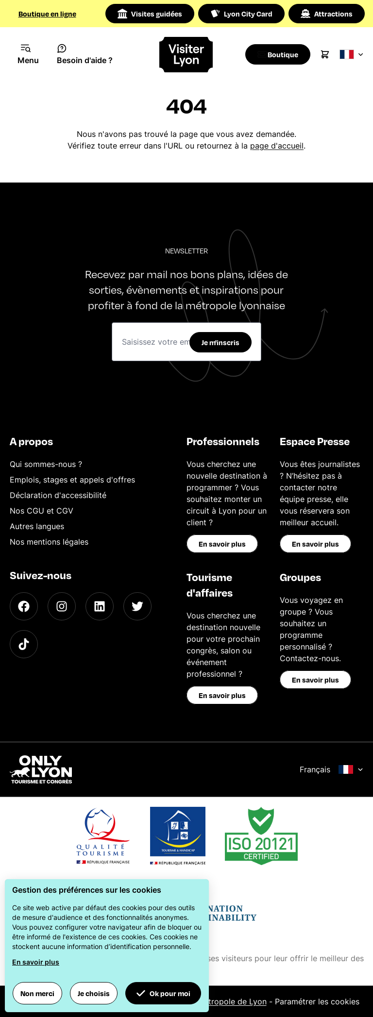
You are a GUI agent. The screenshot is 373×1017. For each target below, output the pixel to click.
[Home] (187, 54)
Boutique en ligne (47, 13)
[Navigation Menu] (28, 54)
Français (331, 769)
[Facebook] (24, 606)
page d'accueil (277, 145)
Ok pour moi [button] (163, 993)
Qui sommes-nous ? (46, 464)
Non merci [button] (37, 993)
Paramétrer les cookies (317, 1001)
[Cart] (330, 54)
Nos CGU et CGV (41, 511)
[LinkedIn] (99, 606)
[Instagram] (62, 606)
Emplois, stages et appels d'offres (72, 479)
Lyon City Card (241, 13)
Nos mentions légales (49, 542)
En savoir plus (222, 544)
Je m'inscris (220, 342)
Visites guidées (150, 13)
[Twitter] (137, 606)
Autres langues (37, 526)
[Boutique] (280, 54)
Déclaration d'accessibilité (58, 495)
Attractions (327, 13)
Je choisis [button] (94, 993)
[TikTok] (24, 644)
